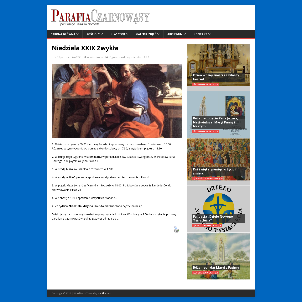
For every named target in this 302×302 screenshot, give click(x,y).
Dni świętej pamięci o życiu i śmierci (214, 171)
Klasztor (118, 34)
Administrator (95, 57)
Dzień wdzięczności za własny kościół (216, 77)
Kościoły (93, 34)
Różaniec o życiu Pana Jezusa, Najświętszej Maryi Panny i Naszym (215, 122)
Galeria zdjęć (146, 34)
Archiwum (175, 34)
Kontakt (200, 34)
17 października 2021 (69, 57)
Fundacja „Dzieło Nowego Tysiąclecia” (213, 218)
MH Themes (104, 293)
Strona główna (63, 34)
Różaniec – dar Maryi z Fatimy (216, 267)
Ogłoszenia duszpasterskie (125, 57)
